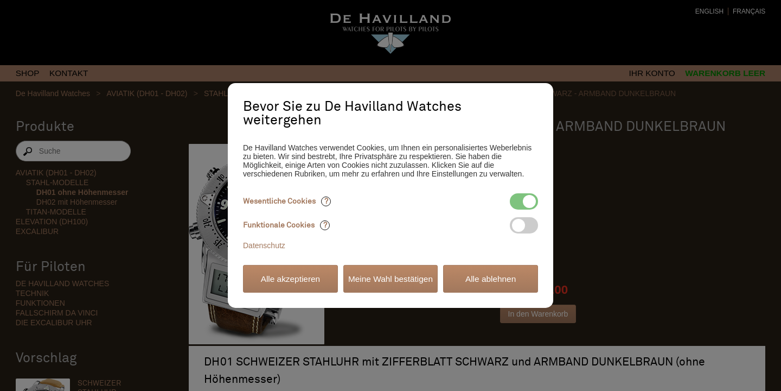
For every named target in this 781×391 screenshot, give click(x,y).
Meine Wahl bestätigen (390, 278)
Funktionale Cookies (286, 225)
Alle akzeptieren (291, 278)
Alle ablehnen (490, 278)
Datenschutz (264, 245)
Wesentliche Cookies (287, 201)
